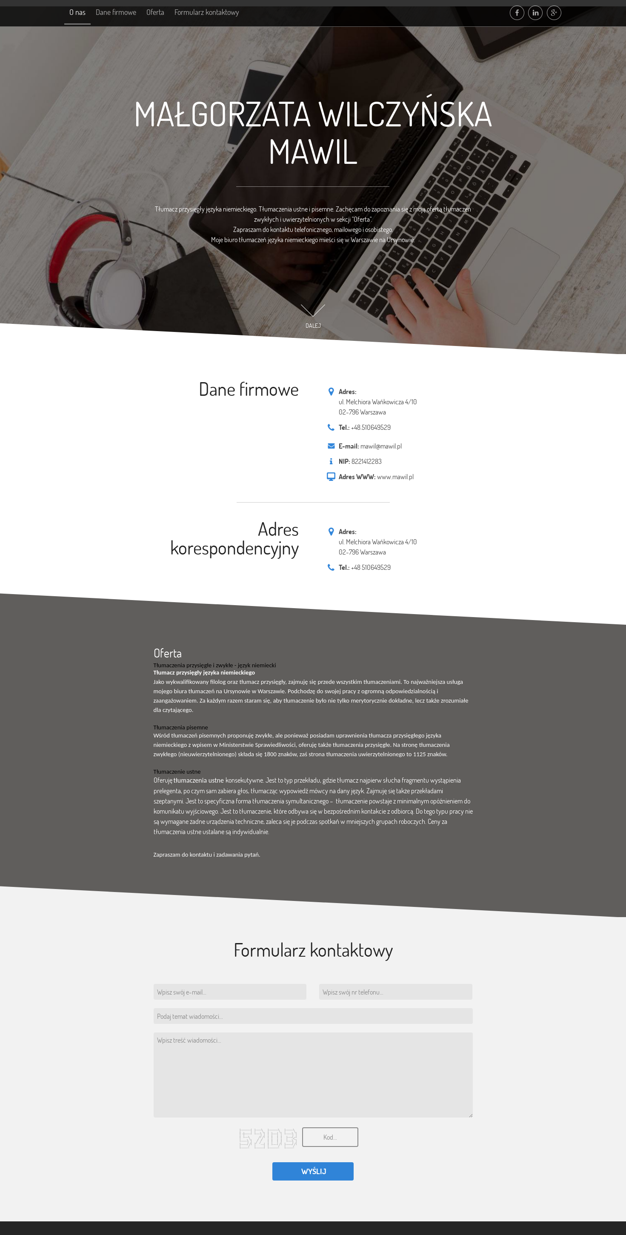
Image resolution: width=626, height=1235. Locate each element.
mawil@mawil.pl (381, 446)
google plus (555, 13)
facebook (517, 13)
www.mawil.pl (395, 476)
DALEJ (313, 325)
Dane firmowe (120, 12)
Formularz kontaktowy (215, 12)
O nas (79, 12)
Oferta (162, 12)
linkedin (536, 13)
